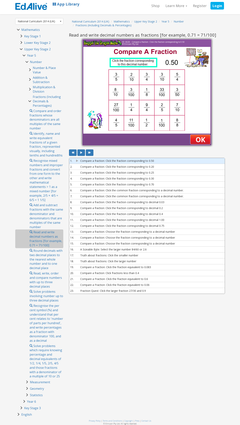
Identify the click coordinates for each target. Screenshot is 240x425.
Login (217, 5)
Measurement (40, 382)
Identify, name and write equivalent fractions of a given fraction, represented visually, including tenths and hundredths (46, 144)
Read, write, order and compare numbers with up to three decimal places (46, 280)
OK (200, 139)
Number (36, 62)
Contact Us (146, 420)
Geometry (37, 389)
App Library (66, 4)
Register (200, 5)
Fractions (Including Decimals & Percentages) (47, 101)
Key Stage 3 (32, 408)
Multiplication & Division (44, 89)
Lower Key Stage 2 (37, 43)
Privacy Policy (95, 420)
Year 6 (31, 401)
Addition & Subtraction (41, 79)
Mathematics (30, 30)
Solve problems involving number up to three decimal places (46, 295)
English (26, 414)
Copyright (128, 420)
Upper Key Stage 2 (37, 49)
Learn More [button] (176, 5)
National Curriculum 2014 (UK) (40, 21)
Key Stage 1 (32, 36)
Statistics (36, 395)
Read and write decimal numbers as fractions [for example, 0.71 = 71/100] (46, 238)
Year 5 (31, 55)
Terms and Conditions (112, 420)
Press (137, 420)
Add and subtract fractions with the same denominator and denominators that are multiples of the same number (46, 216)
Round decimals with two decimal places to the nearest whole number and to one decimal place (46, 259)
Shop (155, 5)
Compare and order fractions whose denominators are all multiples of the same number (45, 119)
